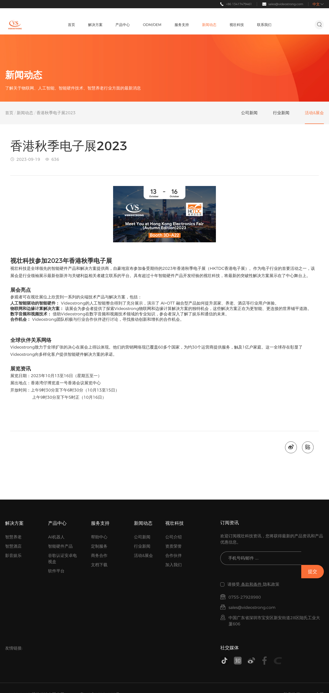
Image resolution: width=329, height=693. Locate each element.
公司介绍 (173, 537)
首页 (9, 112)
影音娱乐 (13, 555)
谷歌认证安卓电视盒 (62, 558)
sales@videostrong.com (285, 4)
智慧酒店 (13, 546)
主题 (320, 681)
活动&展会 (143, 555)
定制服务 (99, 546)
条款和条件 (251, 571)
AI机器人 (56, 537)
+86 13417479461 (239, 4)
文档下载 (99, 565)
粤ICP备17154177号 (100, 681)
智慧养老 (13, 537)
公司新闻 (142, 537)
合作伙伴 (173, 555)
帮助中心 (99, 537)
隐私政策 (292, 681)
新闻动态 (25, 112)
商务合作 (99, 555)
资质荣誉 (173, 546)
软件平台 (56, 571)
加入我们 (173, 565)
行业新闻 (142, 546)
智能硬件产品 (60, 546)
